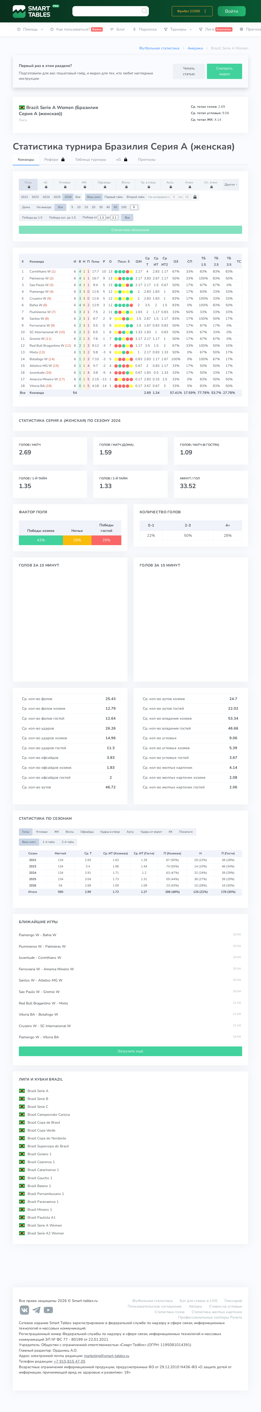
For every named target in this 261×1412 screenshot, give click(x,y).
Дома (26, 207)
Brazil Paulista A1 (42, 1217)
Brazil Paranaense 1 (43, 1201)
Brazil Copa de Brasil (44, 1122)
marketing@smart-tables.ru (106, 1355)
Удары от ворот (151, 832)
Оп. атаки (210, 184)
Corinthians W (40, 271)
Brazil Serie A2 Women (46, 1233)
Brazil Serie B (38, 1098)
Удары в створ (110, 832)
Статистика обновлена (130, 229)
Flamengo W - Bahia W (37, 935)
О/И (139, 261)
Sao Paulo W (39, 285)
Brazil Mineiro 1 (40, 1209)
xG (46, 184)
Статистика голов (170, 1311)
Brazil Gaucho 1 (40, 1177)
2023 (35, 197)
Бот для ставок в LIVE (199, 1300)
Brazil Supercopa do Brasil (48, 1146)
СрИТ (156, 261)
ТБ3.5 (229, 261)
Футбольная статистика (159, 48)
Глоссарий (233, 1300)
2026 (68, 197)
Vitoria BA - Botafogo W (38, 1014)
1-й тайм (49, 842)
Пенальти (186, 832)
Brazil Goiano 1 (39, 1154)
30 (101, 207)
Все (77, 197)
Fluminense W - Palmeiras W (42, 946)
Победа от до (100, 217)
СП (189, 261)
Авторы (195, 1306)
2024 (46, 197)
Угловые (64, 184)
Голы (29, 184)
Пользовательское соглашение (155, 1306)
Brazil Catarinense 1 (43, 1169)
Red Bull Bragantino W (47, 345)
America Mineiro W (44, 379)
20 (93, 207)
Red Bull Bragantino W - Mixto (43, 1003)
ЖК (84, 184)
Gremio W (37, 339)
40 (108, 207)
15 (86, 207)
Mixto (34, 352)
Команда (37, 261)
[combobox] (110, 11)
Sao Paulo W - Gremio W (39, 991)
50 (115, 207)
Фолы (126, 184)
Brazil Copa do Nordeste (47, 1138)
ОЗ (176, 261)
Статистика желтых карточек (217, 1311)
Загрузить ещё (130, 1051)
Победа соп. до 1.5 (62, 218)
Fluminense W (40, 312)
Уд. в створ (148, 184)
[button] (205, 11)
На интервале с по (172, 197)
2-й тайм (68, 842)
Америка (195, 48)
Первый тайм (114, 197)
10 (79, 207)
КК (170, 832)
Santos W (37, 318)
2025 (57, 197)
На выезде (44, 207)
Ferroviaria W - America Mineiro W (46, 969)
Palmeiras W (39, 278)
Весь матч (94, 197)
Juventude (37, 372)
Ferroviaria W (40, 325)
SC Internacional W (44, 332)
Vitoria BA (37, 386)
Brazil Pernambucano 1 (46, 1193)
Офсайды (104, 184)
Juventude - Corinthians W (40, 957)
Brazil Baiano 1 (39, 1185)
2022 (24, 197)
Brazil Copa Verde (41, 1130)
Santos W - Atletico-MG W (40, 980)
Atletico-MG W (41, 366)
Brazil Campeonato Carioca (49, 1114)
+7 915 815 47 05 (69, 1361)
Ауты (170, 184)
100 (123, 207)
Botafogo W (39, 359)
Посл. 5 (124, 261)
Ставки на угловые (225, 1306)
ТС (239, 261)
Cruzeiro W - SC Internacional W (45, 1026)
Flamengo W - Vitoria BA (39, 1037)
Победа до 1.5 (32, 218)
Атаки (190, 184)
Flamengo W (39, 291)
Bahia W (36, 305)
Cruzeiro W (38, 298)
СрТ (147, 261)
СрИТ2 (164, 261)
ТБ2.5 (216, 261)
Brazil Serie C (38, 1106)
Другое (230, 184)
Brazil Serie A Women (45, 1225)
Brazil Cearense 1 (41, 1162)
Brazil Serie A (38, 1090)
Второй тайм (136, 197)
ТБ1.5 (203, 261)
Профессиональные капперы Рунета (210, 1317)
